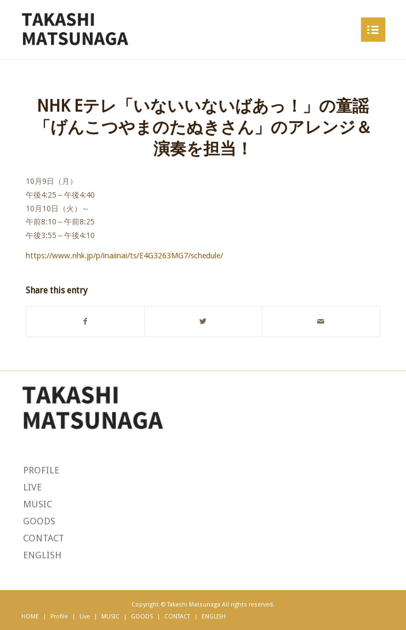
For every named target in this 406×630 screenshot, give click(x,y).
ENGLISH (42, 555)
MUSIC (37, 504)
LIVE (32, 487)
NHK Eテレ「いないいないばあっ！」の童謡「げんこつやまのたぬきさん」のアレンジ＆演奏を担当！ (203, 127)
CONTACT (43, 538)
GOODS (39, 521)
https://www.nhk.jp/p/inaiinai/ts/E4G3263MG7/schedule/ (124, 255)
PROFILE (41, 470)
